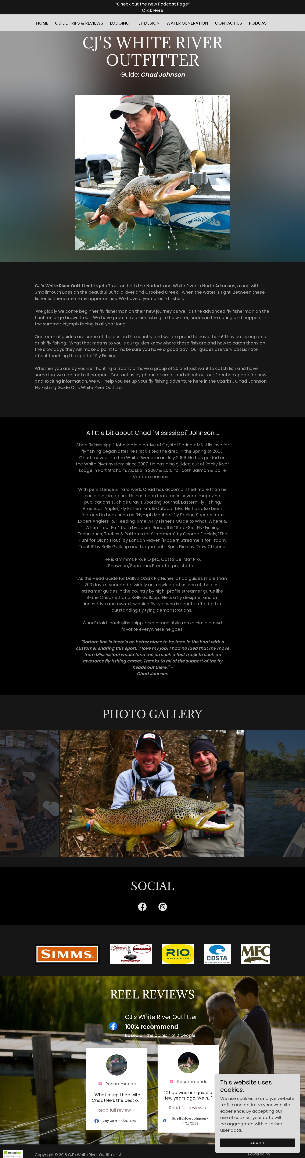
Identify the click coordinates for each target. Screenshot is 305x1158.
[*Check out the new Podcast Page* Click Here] (152, 7)
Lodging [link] (119, 23)
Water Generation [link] (187, 23)
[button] (13, 1154)
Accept (257, 1143)
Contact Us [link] (228, 23)
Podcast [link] (259, 23)
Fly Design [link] (148, 23)
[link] (142, 898)
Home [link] (42, 23)
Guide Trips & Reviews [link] (79, 23)
